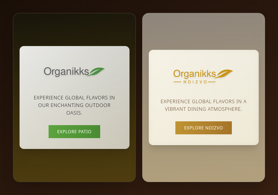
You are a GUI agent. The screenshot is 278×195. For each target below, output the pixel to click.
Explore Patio (74, 132)
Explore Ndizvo (203, 128)
